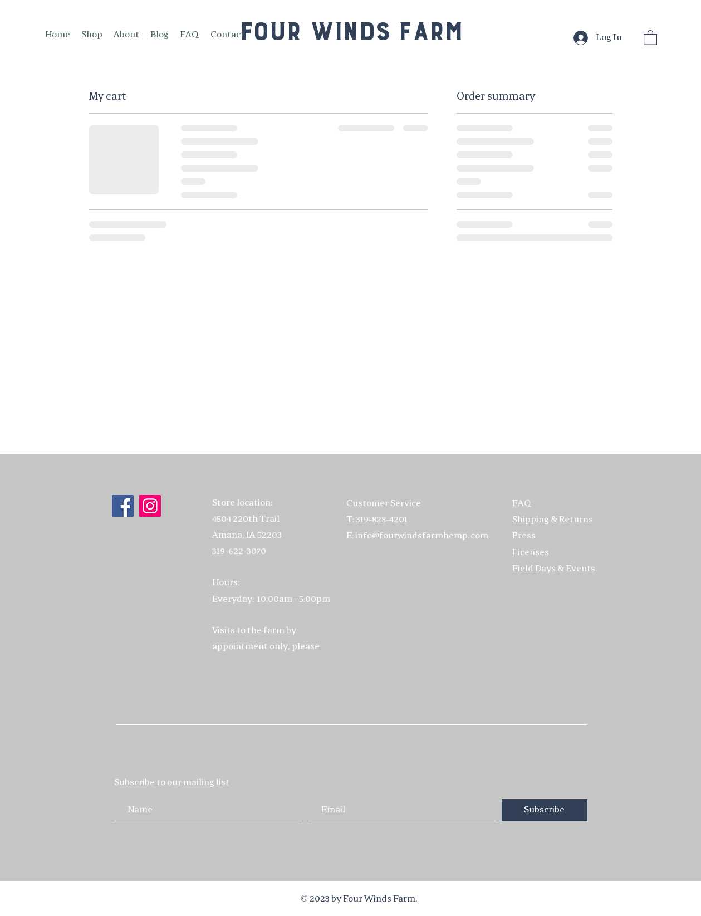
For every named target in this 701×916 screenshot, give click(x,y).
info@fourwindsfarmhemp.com (421, 536)
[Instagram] (150, 506)
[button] (650, 37)
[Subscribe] (544, 810)
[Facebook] (123, 506)
